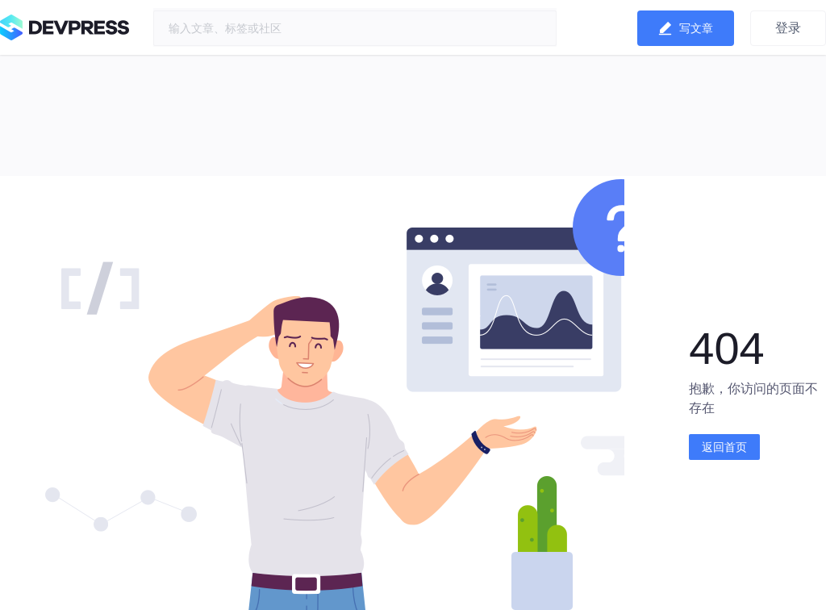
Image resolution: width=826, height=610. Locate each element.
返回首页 (724, 447)
